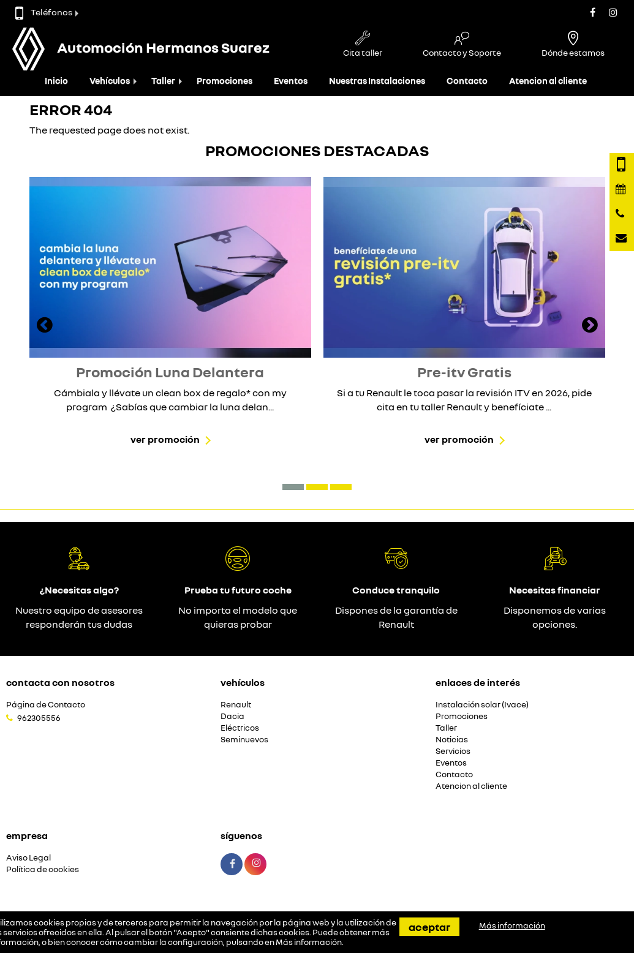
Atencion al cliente (548, 80)
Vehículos (109, 80)
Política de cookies (42, 869)
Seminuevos (244, 739)
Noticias (452, 739)
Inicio (56, 80)
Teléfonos (43, 12)
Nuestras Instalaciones (377, 80)
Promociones (224, 80)
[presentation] (44, 326)
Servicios (453, 751)
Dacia (232, 716)
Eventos (291, 80)
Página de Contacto (45, 704)
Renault (236, 704)
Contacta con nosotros (60, 682)
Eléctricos (240, 728)
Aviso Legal (28, 857)
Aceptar (429, 926)
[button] (293, 487)
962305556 (39, 718)
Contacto (467, 80)
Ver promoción (165, 439)
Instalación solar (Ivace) (482, 704)
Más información (309, 942)
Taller (163, 80)
